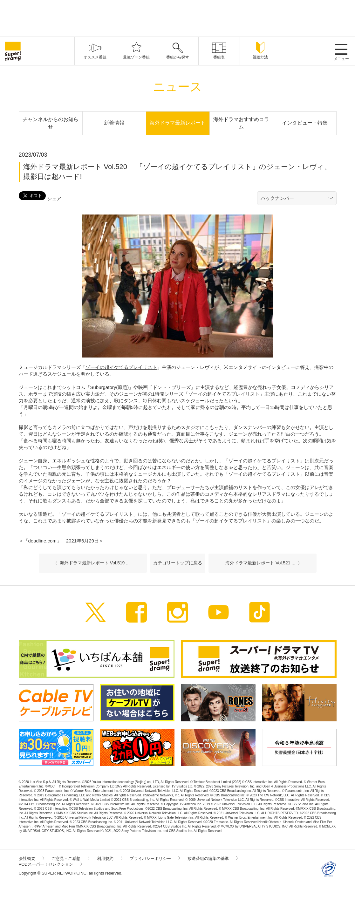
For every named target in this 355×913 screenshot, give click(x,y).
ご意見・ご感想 (70, 858)
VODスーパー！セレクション (50, 864)
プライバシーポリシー (155, 858)
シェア (54, 198)
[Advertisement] (177, 17)
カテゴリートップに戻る (177, 562)
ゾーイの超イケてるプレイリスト (121, 367)
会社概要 (31, 858)
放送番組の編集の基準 (213, 858)
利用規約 (109, 858)
